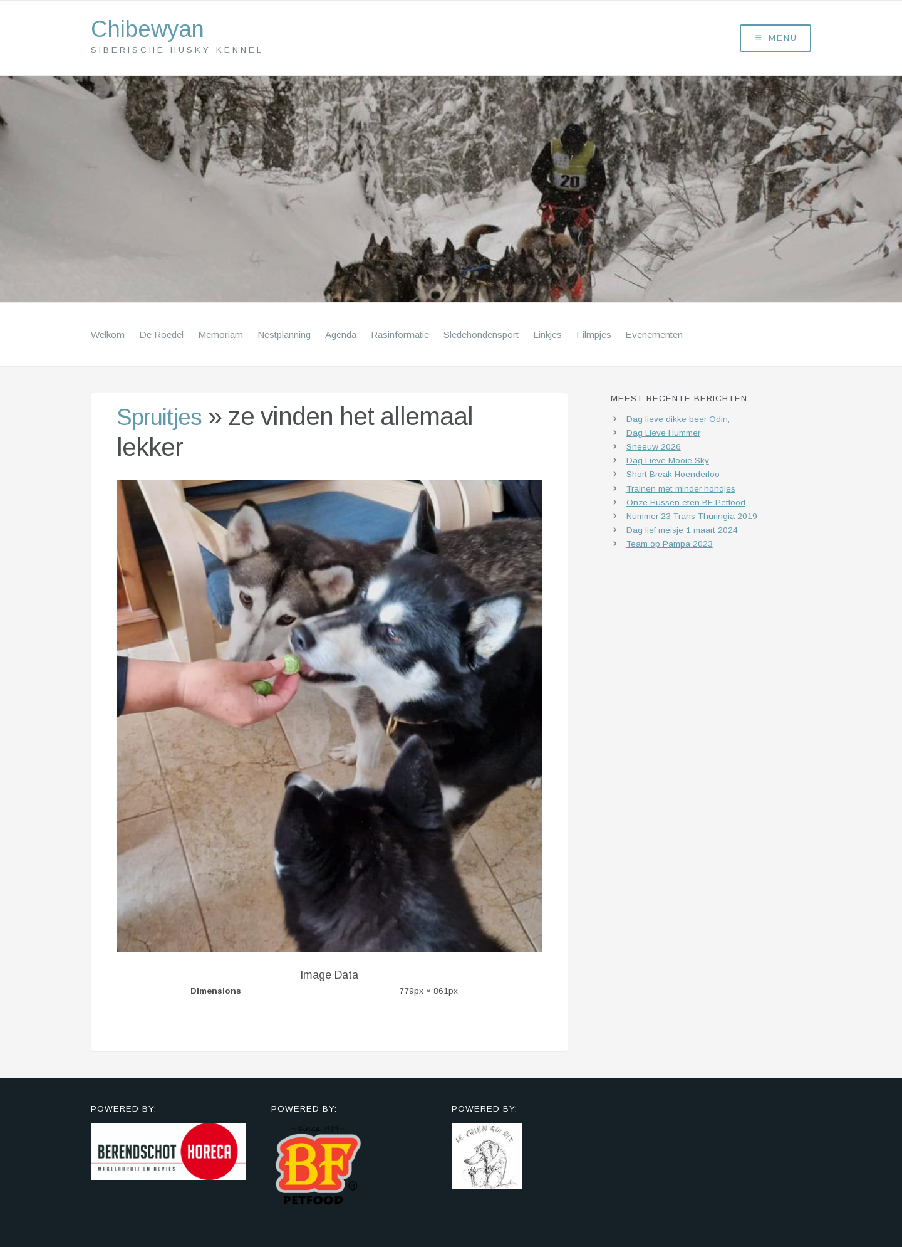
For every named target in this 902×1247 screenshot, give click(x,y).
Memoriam (220, 337)
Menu (775, 40)
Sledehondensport (481, 337)
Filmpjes (593, 337)
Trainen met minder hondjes (680, 491)
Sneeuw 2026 (653, 450)
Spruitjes (164, 419)
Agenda (340, 337)
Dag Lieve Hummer (663, 436)
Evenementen (654, 337)
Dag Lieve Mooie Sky (667, 463)
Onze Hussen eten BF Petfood (685, 505)
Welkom (108, 337)
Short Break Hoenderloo (673, 477)
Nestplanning (284, 337)
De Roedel (161, 337)
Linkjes (547, 337)
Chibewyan (154, 31)
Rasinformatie (400, 337)
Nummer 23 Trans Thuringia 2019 (691, 519)
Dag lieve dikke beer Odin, (678, 421)
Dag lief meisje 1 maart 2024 (682, 532)
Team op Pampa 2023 (669, 546)
